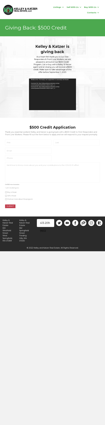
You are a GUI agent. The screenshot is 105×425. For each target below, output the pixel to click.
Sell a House (11, 196)
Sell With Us (73, 7)
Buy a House (11, 192)
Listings (57, 7)
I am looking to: (12, 188)
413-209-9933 (45, 224)
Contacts (91, 12)
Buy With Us (90, 7)
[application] (52, 94)
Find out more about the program (20, 199)
